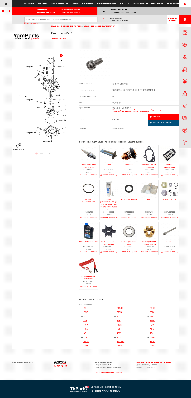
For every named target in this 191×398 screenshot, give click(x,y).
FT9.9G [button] (153, 345)
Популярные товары (106, 3)
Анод (109, 165)
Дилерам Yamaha (140, 3)
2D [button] (151, 333)
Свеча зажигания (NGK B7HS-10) (88, 166)
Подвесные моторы (71, 26)
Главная (55, 26)
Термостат (129, 165)
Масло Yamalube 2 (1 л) (88, 242)
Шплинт (170, 242)
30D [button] (152, 312)
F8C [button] (152, 316)
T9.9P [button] (152, 341)
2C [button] (118, 316)
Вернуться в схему (58, 38)
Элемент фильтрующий (169, 166)
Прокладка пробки (129, 199)
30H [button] (85, 320)
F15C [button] (85, 312)
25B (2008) (96, 26)
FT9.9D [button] (120, 308)
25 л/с (86, 26)
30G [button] (118, 337)
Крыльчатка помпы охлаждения (108, 243)
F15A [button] (85, 325)
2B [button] (84, 308)
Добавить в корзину (88, 175)
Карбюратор (108, 26)
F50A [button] (152, 320)
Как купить (29, 3)
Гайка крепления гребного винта (149, 243)
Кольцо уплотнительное (88, 200)
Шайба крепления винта (128, 243)
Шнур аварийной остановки (88, 277)
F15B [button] (85, 329)
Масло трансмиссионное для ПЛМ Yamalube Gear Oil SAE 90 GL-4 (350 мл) (109, 204)
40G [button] (152, 329)
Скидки (75, 3)
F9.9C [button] (152, 308)
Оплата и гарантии (59, 3)
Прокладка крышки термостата (149, 166)
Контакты (124, 3)
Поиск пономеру (172, 19)
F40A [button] (152, 337)
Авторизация (157, 3)
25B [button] (118, 320)
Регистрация (173, 3)
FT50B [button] (120, 345)
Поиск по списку (31, 23)
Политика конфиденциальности (109, 372)
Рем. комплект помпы (169, 199)
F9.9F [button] (119, 329)
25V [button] (85, 337)
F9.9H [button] (152, 325)
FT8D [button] (119, 325)
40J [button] (85, 333)
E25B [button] (86, 345)
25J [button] (85, 316)
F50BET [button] (120, 341)
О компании (88, 3)
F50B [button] (86, 341)
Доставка (42, 3)
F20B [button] (119, 312)
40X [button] (119, 333)
